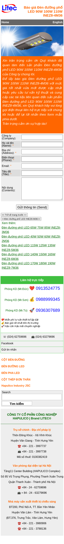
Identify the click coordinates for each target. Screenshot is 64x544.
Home (5, 22)
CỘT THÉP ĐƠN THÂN (15, 379)
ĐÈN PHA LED (10, 373)
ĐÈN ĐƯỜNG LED (12, 366)
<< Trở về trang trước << (14, 215)
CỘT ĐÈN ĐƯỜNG (13, 359)
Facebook (7, 343)
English (57, 22)
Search (6, 392)
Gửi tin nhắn (8, 349)
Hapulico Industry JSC (15, 385)
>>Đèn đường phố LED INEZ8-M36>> (21, 219)
